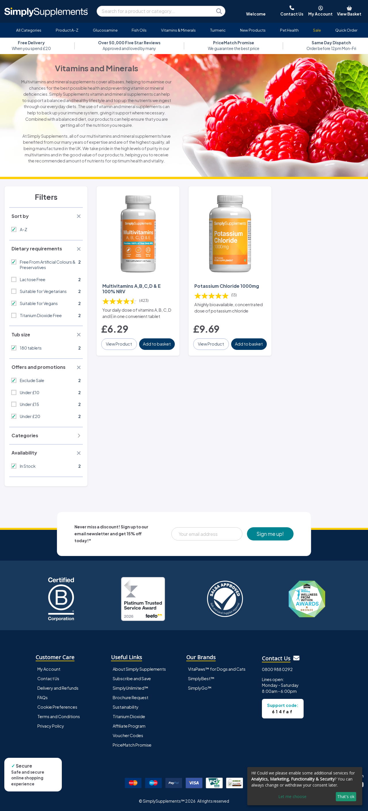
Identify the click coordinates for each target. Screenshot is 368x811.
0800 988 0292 (277, 669)
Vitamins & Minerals (178, 30)
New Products (253, 30)
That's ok (345, 796)
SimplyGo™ (200, 688)
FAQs (42, 697)
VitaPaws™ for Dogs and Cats (217, 669)
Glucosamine (105, 30)
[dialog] (304, 786)
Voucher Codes (128, 735)
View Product (119, 343)
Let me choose (292, 796)
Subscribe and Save (132, 678)
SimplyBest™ (201, 678)
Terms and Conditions (58, 716)
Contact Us (48, 678)
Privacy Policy (50, 725)
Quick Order (346, 30)
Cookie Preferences (57, 707)
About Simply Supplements (139, 669)
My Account (48, 669)
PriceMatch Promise (132, 744)
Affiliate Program (129, 725)
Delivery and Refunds (57, 688)
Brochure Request (130, 697)
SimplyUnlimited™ (130, 688)
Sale (317, 30)
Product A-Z (67, 30)
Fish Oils (139, 30)
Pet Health (289, 30)
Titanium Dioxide (129, 716)
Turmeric (218, 30)
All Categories (28, 30)
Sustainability (126, 707)
